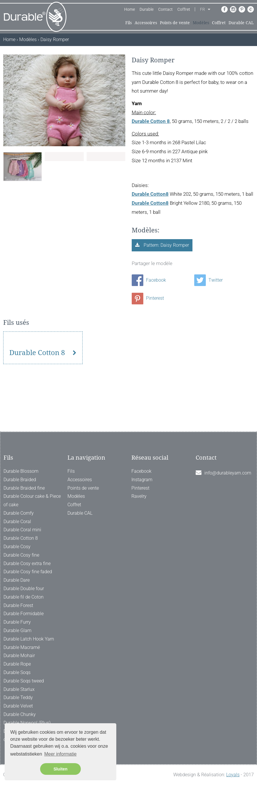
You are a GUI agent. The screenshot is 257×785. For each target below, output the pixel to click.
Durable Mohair (19, 655)
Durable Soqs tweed (23, 681)
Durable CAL (241, 22)
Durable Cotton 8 (37, 399)
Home (129, 9)
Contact (165, 9)
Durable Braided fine (24, 488)
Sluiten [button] (60, 769)
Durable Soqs (17, 672)
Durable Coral (17, 521)
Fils (128, 22)
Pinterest (148, 298)
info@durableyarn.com (227, 473)
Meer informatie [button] (60, 754)
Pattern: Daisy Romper (165, 245)
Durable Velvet (18, 706)
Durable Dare (16, 580)
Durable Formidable (23, 613)
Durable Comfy (18, 513)
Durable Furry (17, 622)
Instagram (141, 479)
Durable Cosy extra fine (27, 563)
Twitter (208, 280)
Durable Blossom (20, 471)
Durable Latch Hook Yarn (28, 639)
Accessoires (146, 22)
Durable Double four (23, 588)
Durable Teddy (18, 697)
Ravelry (139, 496)
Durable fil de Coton (23, 597)
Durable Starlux (19, 689)
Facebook (149, 280)
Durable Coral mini (22, 529)
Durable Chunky (19, 714)
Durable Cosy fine (21, 555)
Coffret (183, 9)
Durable (147, 9)
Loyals (233, 774)
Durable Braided (19, 479)
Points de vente (175, 22)
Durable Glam (17, 630)
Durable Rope (17, 664)
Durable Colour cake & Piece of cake (32, 500)
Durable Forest (18, 605)
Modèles (201, 22)
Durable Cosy (17, 546)
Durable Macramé (21, 647)
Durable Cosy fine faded (27, 571)
